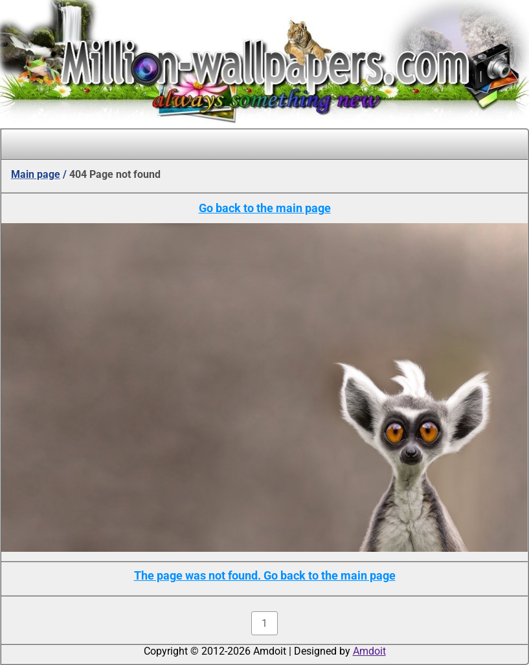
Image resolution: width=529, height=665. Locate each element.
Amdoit (369, 651)
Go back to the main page (265, 208)
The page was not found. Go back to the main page (265, 575)
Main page (35, 174)
